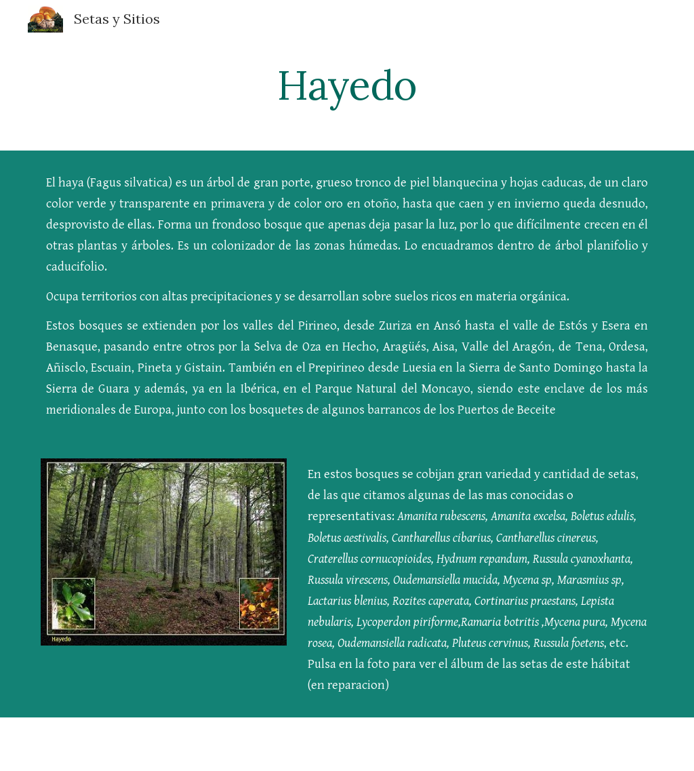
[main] (346, 85)
